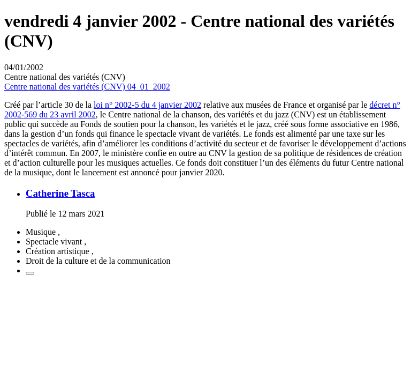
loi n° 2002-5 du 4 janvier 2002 (147, 104)
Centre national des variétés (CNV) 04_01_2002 (87, 86)
